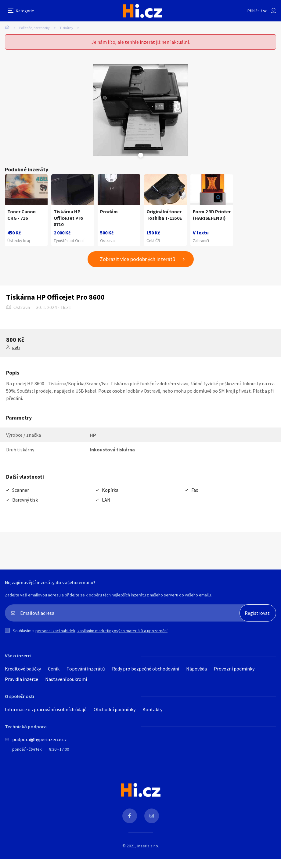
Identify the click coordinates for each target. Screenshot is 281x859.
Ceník (53, 669)
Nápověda (196, 669)
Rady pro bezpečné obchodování (145, 669)
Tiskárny (66, 27)
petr (16, 347)
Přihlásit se (257, 10)
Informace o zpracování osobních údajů (46, 709)
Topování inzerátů (86, 669)
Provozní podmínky (234, 669)
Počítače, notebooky (34, 27)
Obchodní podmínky (114, 709)
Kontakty (152, 709)
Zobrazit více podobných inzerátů (137, 259)
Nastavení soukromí (66, 679)
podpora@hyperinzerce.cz (39, 739)
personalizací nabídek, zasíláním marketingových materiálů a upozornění (101, 630)
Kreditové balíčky (23, 669)
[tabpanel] (140, 110)
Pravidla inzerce (21, 679)
